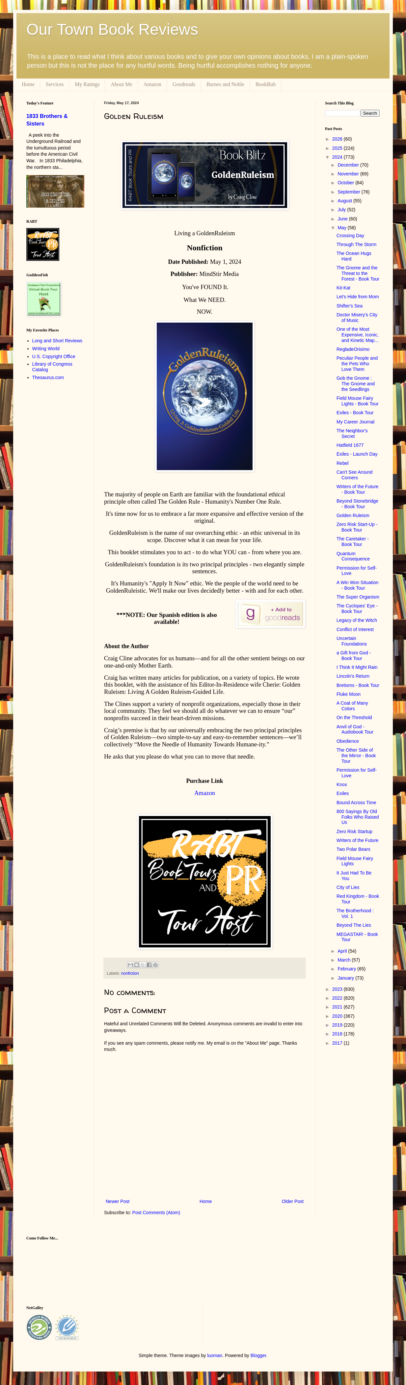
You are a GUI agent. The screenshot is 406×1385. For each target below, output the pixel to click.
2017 (338, 1043)
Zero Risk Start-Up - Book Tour (357, 527)
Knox (342, 784)
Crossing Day (350, 235)
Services (55, 84)
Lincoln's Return (353, 676)
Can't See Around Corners (354, 474)
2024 (338, 157)
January (346, 978)
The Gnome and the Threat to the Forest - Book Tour (358, 273)
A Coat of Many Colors (352, 705)
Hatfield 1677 (350, 445)
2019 (338, 1025)
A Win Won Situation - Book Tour (357, 585)
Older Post (293, 1201)
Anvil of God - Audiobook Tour (355, 729)
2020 (338, 1016)
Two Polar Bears (353, 849)
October (346, 182)
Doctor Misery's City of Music (357, 317)
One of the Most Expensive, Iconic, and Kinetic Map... (358, 335)
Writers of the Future (357, 840)
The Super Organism (358, 597)
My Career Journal (355, 421)
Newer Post (117, 1201)
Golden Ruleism (353, 515)
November (349, 173)
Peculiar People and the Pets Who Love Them (357, 363)
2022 (338, 998)
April (343, 951)
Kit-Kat (343, 287)
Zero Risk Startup (354, 831)
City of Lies (348, 887)
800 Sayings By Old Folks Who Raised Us (358, 817)
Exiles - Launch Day (357, 454)
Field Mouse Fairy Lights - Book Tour (358, 401)
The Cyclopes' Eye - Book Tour (357, 608)
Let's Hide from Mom (358, 296)
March (345, 960)
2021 (338, 1007)
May (342, 227)
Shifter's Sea (350, 305)
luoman (214, 1355)
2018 (338, 1033)
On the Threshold (354, 717)
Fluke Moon (349, 694)
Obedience (348, 741)
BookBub (266, 84)
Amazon (152, 84)
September (349, 191)
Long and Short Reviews (57, 340)
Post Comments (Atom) (156, 1212)
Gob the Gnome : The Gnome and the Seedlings (356, 383)
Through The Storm (356, 244)
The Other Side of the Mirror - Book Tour (356, 755)
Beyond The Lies (354, 925)
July (342, 209)
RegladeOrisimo (353, 349)
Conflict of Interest (355, 629)
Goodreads (184, 84)
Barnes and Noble (225, 84)
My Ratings (87, 84)
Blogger (258, 1355)
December (349, 165)
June (343, 218)
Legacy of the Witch (357, 620)
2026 (338, 139)
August (345, 200)
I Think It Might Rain (357, 667)
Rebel (343, 463)
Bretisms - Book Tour (358, 685)
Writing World (46, 348)
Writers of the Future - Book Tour (357, 489)
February (347, 968)
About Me (121, 84)
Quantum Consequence (353, 556)
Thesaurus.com (48, 377)
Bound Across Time (356, 802)
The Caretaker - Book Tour (353, 541)
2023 (338, 989)
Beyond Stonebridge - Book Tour (357, 503)
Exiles (343, 793)
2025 (338, 148)
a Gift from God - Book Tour (354, 655)
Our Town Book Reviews (112, 29)
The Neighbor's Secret (352, 433)
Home (28, 84)
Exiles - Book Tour (355, 412)
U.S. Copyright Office (53, 356)
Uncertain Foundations (352, 641)
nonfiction (130, 973)
